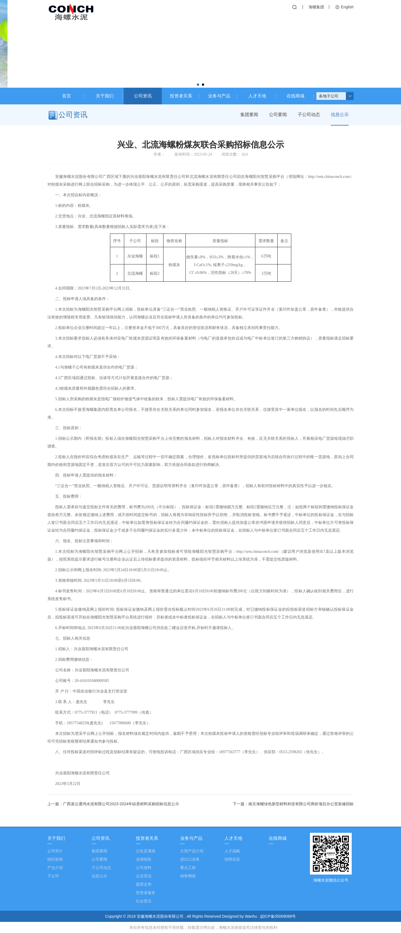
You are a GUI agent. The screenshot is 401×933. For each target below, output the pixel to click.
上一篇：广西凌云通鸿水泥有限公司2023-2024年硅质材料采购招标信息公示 (113, 804)
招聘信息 (232, 859)
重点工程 (188, 867)
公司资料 (143, 867)
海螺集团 (316, 7)
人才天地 (257, 96)
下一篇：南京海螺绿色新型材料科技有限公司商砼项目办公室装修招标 (293, 804)
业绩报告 (143, 859)
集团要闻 (248, 114)
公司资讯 (143, 96)
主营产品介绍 (192, 851)
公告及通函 (145, 851)
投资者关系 (181, 96)
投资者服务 (145, 892)
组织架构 (55, 859)
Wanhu (251, 916)
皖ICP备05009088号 (278, 916)
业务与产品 (219, 96)
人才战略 (232, 851)
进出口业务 (190, 859)
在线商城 (295, 96)
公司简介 (55, 851)
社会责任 (143, 901)
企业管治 (143, 876)
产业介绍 (55, 867)
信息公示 (340, 114)
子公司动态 (308, 114)
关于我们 (105, 96)
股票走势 (143, 884)
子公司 (53, 876)
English (347, 7)
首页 (66, 96)
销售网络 (188, 876)
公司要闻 (277, 114)
